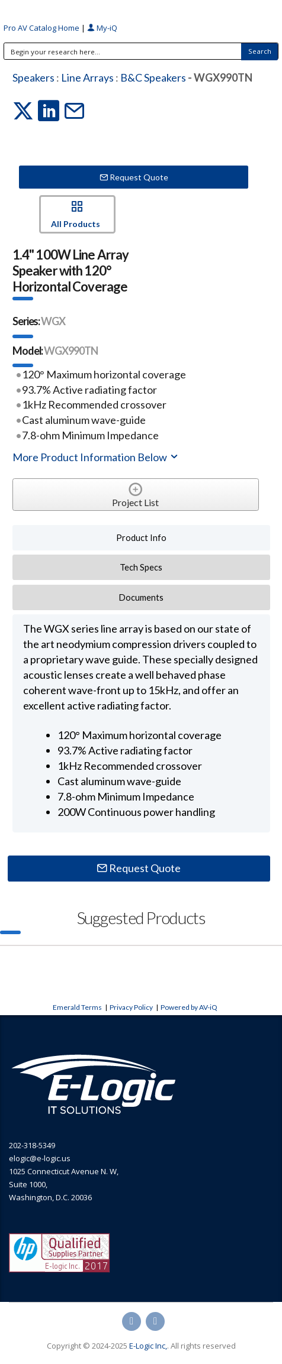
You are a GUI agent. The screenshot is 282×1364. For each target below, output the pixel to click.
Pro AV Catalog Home (42, 27)
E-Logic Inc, (148, 1345)
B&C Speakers (153, 77)
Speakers (33, 77)
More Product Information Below (96, 457)
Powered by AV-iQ (189, 1007)
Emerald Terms (77, 1007)
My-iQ (102, 27)
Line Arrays (87, 77)
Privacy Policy (131, 1007)
